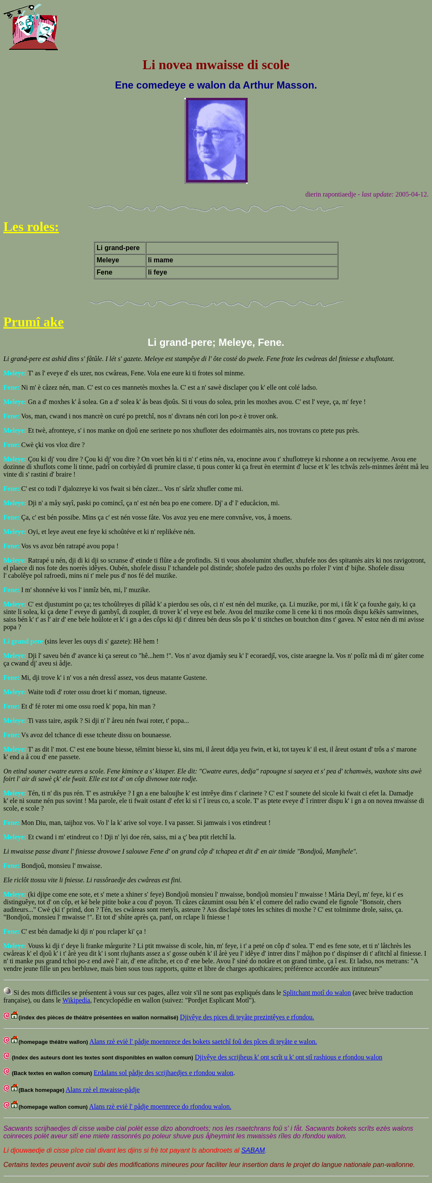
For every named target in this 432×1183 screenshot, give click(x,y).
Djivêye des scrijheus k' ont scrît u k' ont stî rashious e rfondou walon (288, 1057)
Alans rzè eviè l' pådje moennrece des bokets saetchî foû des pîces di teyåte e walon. (203, 1041)
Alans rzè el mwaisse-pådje (103, 1089)
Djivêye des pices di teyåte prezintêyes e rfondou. (247, 1017)
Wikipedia (76, 1000)
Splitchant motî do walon (317, 992)
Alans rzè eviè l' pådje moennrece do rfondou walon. (160, 1106)
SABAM (253, 1150)
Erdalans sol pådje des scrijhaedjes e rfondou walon (163, 1072)
